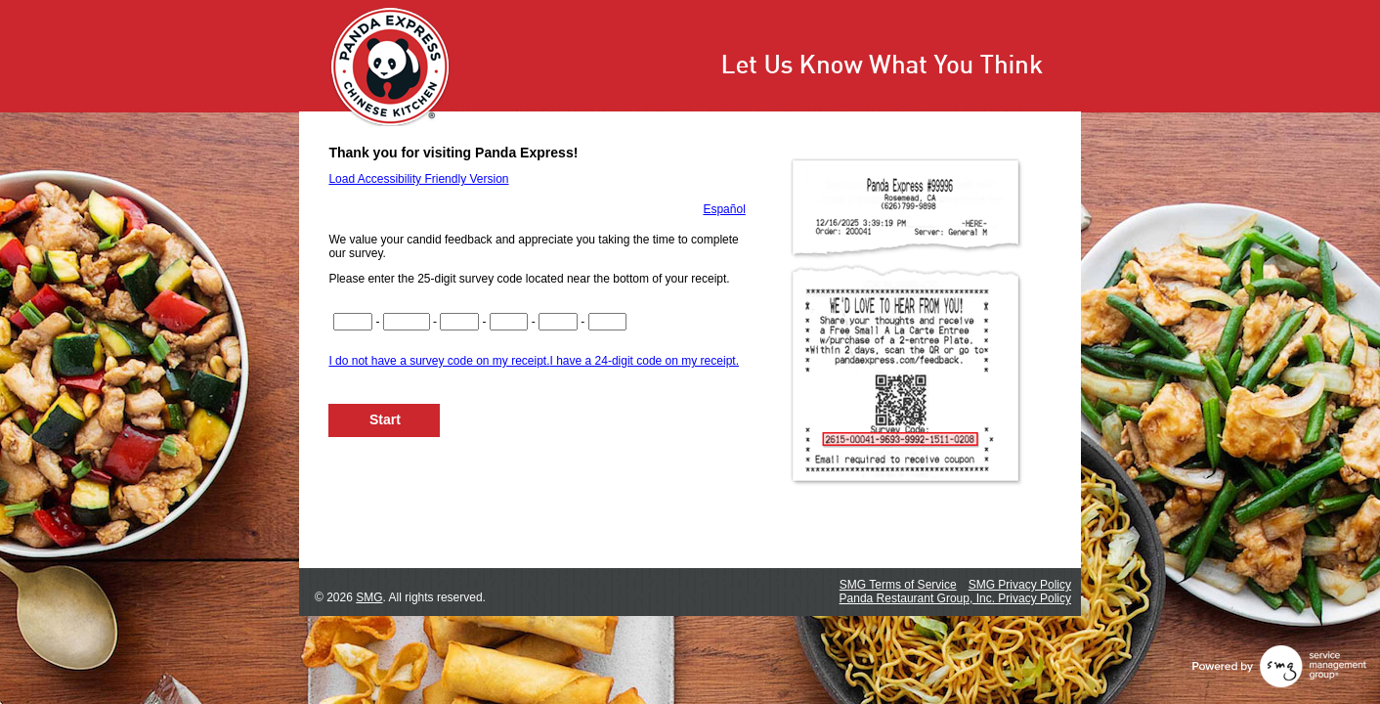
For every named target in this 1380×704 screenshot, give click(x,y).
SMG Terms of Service (898, 585)
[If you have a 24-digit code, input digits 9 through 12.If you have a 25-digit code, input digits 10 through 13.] (459, 321)
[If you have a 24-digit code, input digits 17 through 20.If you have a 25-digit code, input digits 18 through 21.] (558, 321)
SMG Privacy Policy (1020, 585)
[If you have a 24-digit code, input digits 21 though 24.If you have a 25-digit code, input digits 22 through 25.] (607, 321)
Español (724, 209)
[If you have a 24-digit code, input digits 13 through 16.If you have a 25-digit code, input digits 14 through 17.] (509, 321)
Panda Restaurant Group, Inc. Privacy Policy (955, 598)
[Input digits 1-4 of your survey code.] (352, 321)
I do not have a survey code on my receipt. (438, 361)
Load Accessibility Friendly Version (418, 179)
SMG (369, 597)
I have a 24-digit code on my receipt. (644, 361)
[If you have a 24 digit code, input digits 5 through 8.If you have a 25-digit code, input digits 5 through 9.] (406, 321)
